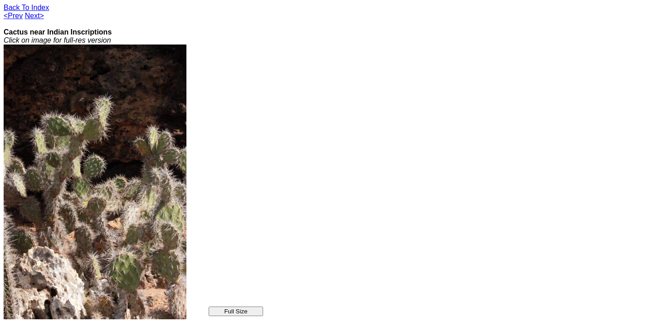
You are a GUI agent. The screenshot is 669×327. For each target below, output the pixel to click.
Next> (34, 16)
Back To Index (26, 7)
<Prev (13, 16)
